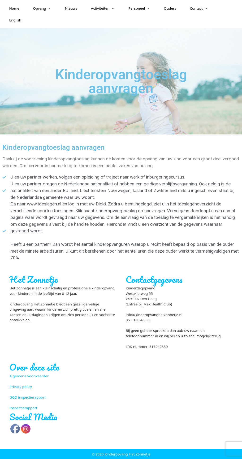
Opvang (45, 8)
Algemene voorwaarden (29, 376)
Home (14, 8)
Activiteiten (106, 8)
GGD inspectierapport (27, 397)
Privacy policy (20, 386)
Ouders (170, 8)
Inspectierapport (23, 407)
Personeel (142, 8)
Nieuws (71, 8)
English (15, 20)
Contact (202, 8)
